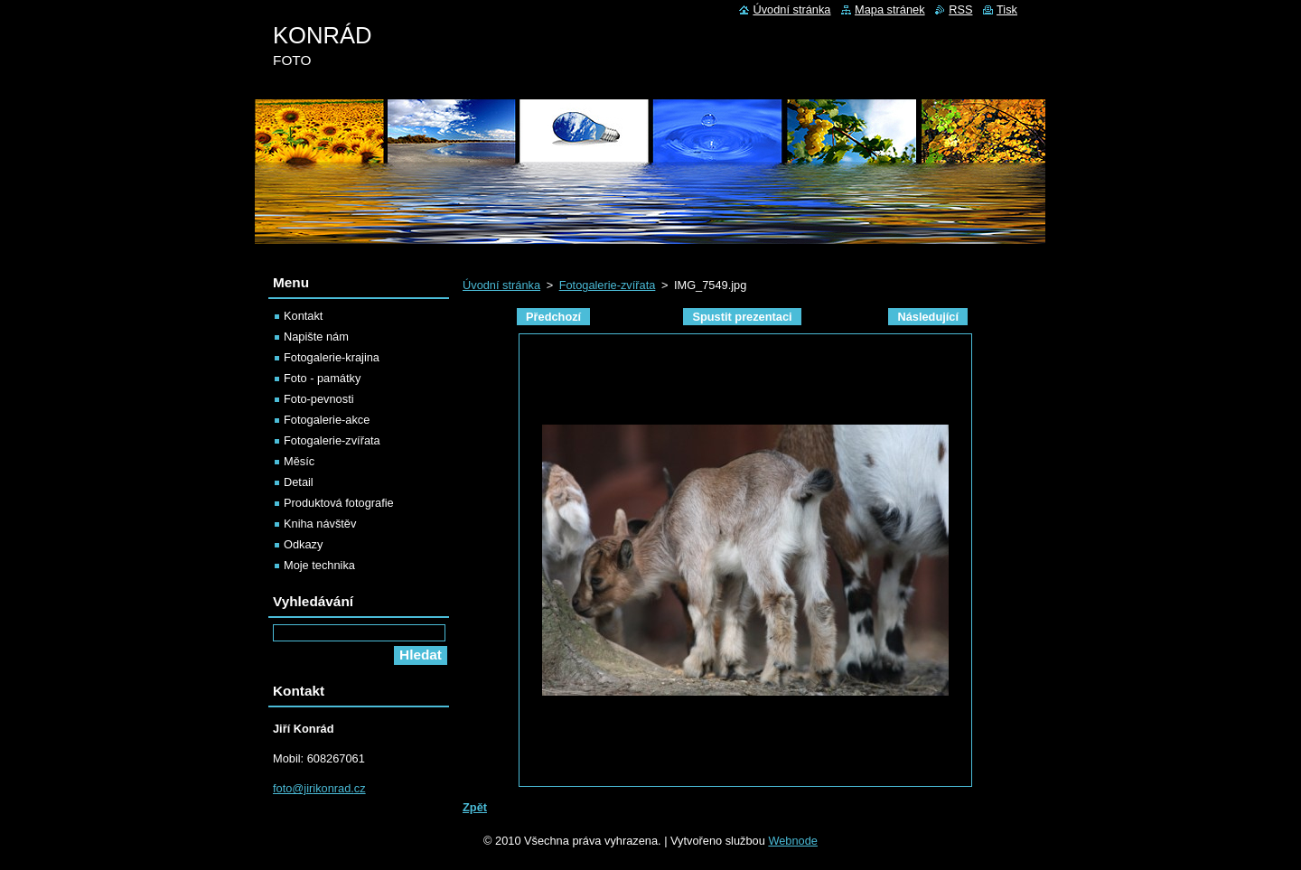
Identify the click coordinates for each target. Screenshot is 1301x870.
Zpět (475, 807)
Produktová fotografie (339, 503)
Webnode (793, 840)
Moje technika (319, 565)
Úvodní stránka (501, 285)
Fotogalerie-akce (327, 419)
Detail (299, 482)
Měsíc (299, 461)
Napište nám (316, 336)
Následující (928, 316)
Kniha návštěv (320, 523)
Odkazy (303, 544)
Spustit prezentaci (741, 316)
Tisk (1007, 9)
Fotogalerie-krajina (331, 357)
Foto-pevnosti (319, 399)
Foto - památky (322, 378)
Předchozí (553, 316)
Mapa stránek (890, 9)
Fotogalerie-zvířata (607, 285)
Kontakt (303, 316)
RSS (960, 9)
